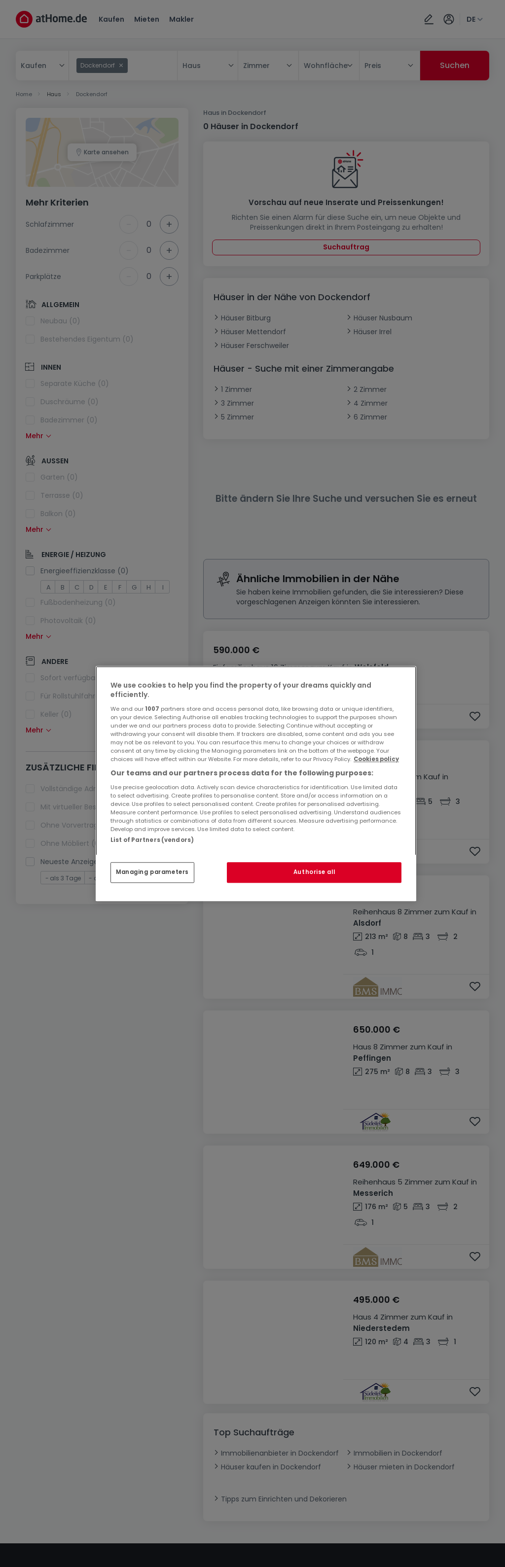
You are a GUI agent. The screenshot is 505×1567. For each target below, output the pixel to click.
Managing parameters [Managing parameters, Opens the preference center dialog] (152, 872)
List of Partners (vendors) (152, 840)
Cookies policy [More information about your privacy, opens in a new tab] (376, 759)
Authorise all (314, 872)
